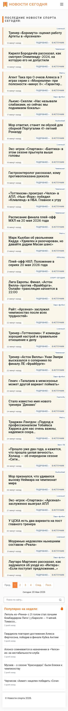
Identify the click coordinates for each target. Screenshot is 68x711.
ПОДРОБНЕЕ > (42, 42)
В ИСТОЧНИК (58, 42)
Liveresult (61, 28)
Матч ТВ (61, 445)
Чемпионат (60, 49)
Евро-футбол (59, 97)
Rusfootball (60, 121)
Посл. (48, 585)
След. (39, 585)
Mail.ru (62, 73)
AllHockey (61, 257)
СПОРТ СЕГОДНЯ (57, 278)
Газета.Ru (61, 397)
